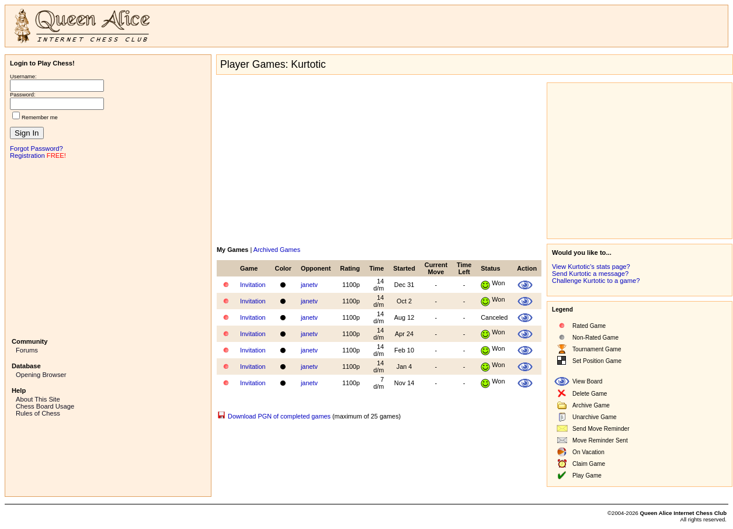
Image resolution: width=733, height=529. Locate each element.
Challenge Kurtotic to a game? (596, 280)
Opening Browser (41, 374)
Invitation (253, 284)
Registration (27, 155)
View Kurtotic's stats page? (591, 266)
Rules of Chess (38, 413)
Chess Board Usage (45, 406)
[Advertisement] (108, 247)
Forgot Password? (36, 148)
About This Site (38, 399)
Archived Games (276, 249)
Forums (27, 350)
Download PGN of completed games (279, 416)
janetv (309, 284)
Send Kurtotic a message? (590, 273)
